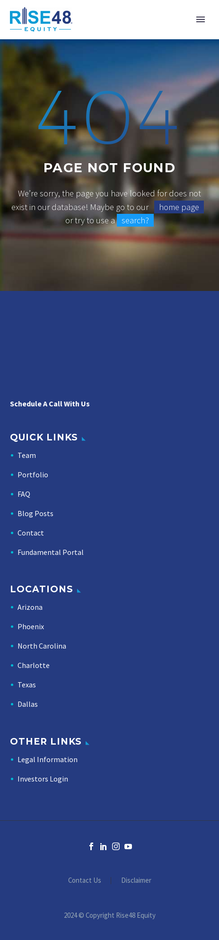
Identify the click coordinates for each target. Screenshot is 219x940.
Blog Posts (35, 513)
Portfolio (33, 474)
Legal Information (48, 759)
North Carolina (42, 645)
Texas (27, 684)
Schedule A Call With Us (50, 403)
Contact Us (84, 880)
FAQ (24, 494)
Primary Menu (200, 19)
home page (179, 207)
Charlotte (34, 665)
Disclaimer (136, 880)
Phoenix (31, 626)
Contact (31, 532)
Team (27, 455)
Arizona (30, 607)
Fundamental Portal (51, 552)
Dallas (28, 704)
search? (135, 220)
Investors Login (43, 778)
